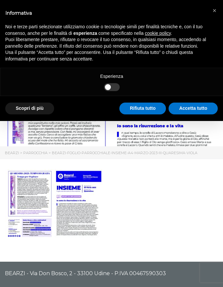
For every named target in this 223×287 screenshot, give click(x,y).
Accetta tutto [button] (193, 108)
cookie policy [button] (158, 33)
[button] (214, 10)
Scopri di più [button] (30, 108)
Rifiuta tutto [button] (143, 108)
